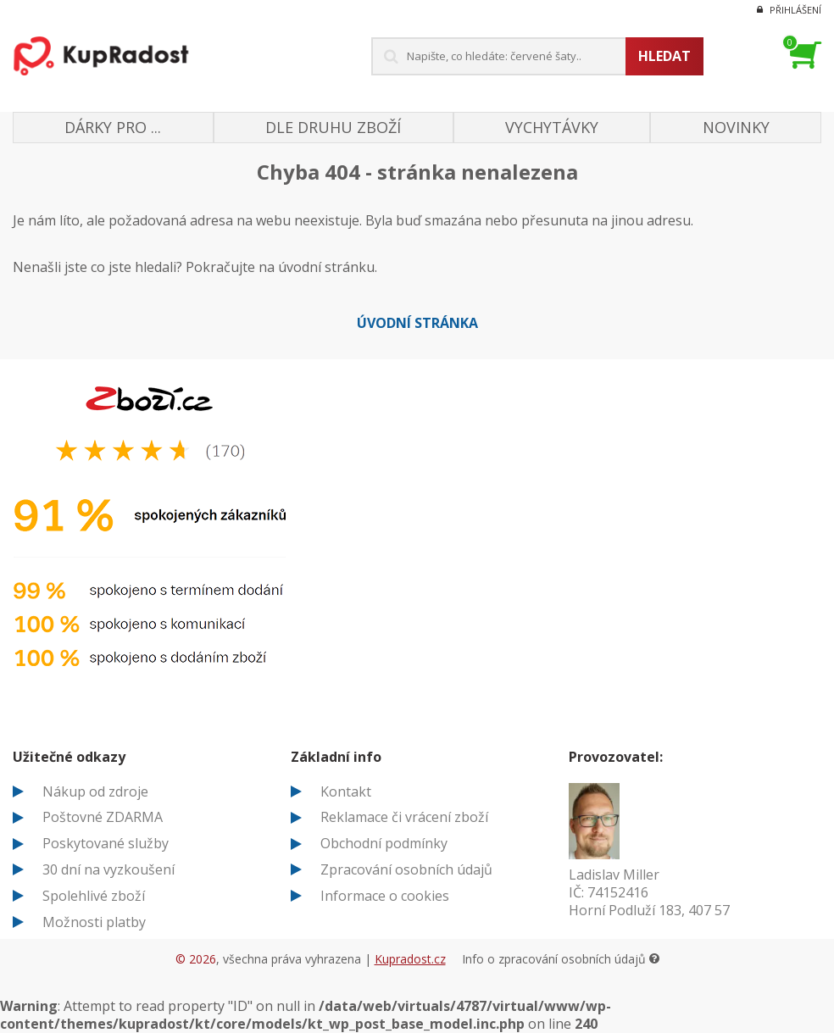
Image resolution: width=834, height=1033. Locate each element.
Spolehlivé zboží (93, 895)
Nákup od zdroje (95, 791)
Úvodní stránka (417, 323)
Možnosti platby (94, 922)
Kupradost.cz (410, 959)
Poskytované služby (105, 843)
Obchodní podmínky (384, 843)
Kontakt (345, 791)
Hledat (664, 56)
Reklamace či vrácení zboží (404, 817)
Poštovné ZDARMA (102, 817)
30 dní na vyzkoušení (108, 869)
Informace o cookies (384, 895)
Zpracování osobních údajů (406, 869)
